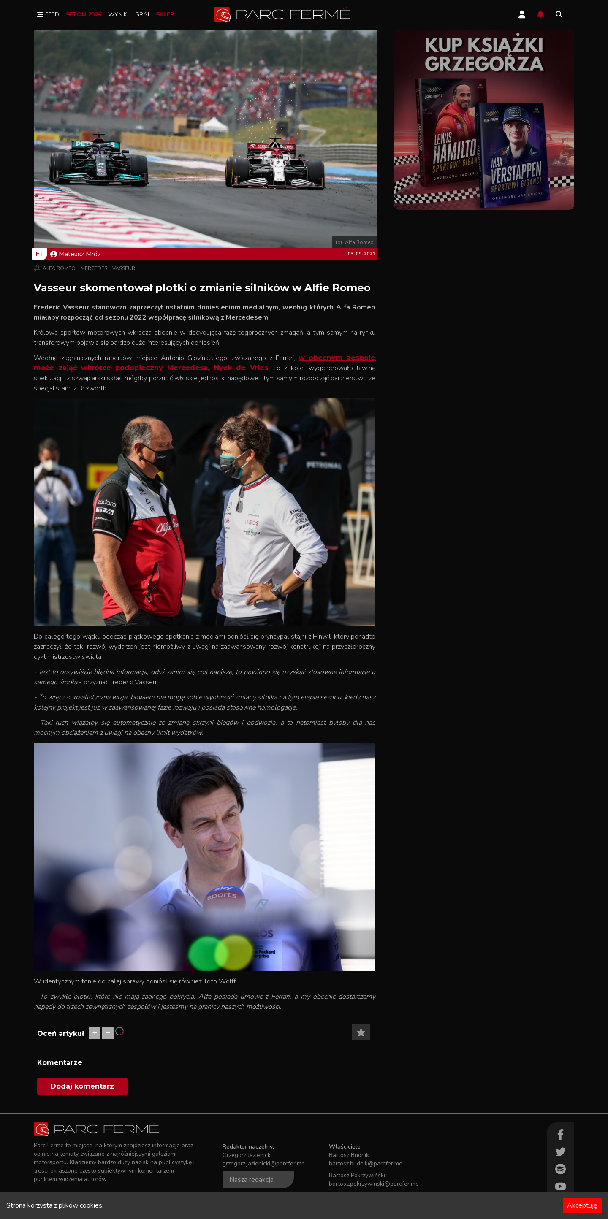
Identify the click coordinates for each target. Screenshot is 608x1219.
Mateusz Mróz (75, 254)
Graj (142, 15)
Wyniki (118, 15)
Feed (48, 15)
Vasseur (123, 268)
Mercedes (94, 268)
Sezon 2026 (83, 15)
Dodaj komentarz (82, 1086)
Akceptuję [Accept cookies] (582, 1205)
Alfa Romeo (59, 268)
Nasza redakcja (251, 1179)
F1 (38, 253)
